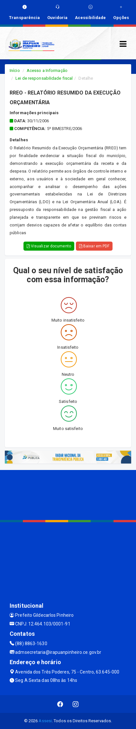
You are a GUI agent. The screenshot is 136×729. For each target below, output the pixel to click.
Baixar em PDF (94, 246)
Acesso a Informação (47, 70)
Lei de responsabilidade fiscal (44, 78)
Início (15, 70)
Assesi (45, 720)
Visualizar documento (49, 246)
